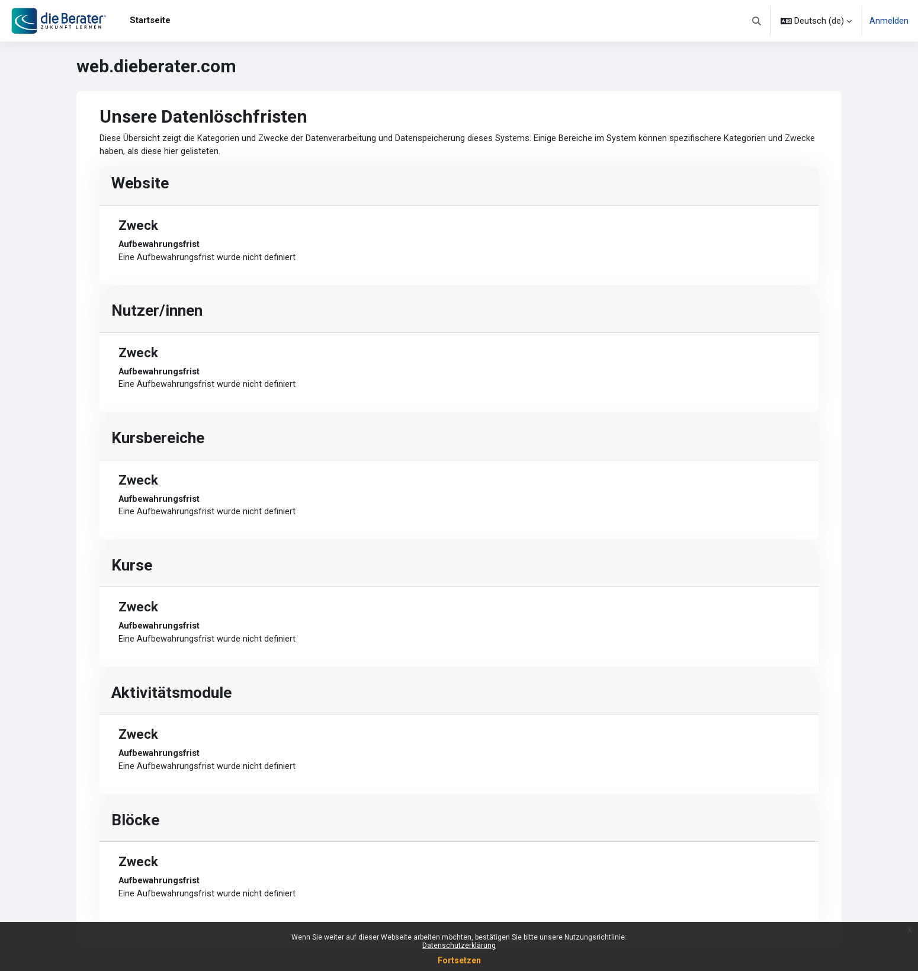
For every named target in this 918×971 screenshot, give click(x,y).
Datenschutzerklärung (459, 945)
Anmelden (889, 20)
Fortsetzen (459, 960)
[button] (757, 20)
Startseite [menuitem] (150, 20)
